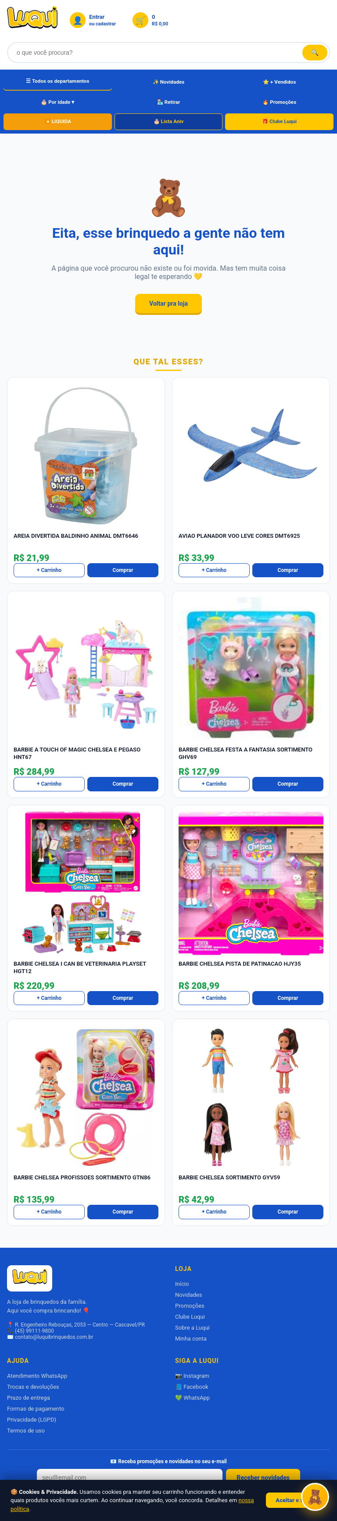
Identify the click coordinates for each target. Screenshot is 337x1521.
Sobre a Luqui (192, 1327)
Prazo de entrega (28, 1397)
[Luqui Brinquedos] (32, 20)
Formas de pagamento (35, 1408)
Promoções (189, 1305)
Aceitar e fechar (296, 1500)
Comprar (123, 570)
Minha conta (191, 1338)
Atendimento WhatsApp (37, 1376)
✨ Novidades (169, 82)
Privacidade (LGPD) (31, 1419)
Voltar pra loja (168, 303)
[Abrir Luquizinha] (315, 1497)
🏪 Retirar (168, 102)
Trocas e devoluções (33, 1386)
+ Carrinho (49, 570)
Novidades (188, 1295)
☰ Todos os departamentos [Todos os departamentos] (57, 81)
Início (182, 1284)
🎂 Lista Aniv (169, 121)
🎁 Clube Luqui (279, 121)
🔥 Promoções (279, 102)
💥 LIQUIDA (57, 121)
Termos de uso (26, 1430)
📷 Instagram (192, 1376)
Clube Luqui (190, 1316)
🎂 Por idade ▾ (57, 102)
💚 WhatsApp (192, 1397)
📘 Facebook (191, 1386)
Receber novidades (263, 1477)
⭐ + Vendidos (279, 82)
